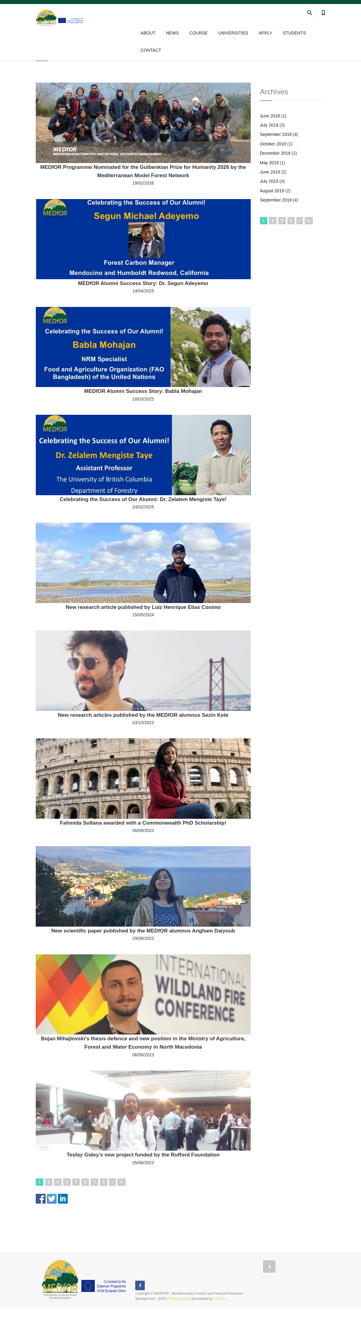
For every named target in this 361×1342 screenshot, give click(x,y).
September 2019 (276, 234)
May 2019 (269, 197)
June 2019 (270, 206)
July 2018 (269, 159)
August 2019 (272, 225)
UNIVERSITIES (233, 33)
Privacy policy (178, 1333)
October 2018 (273, 178)
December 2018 (275, 187)
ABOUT (147, 33)
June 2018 (270, 150)
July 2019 (269, 215)
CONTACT (150, 50)
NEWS (172, 33)
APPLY (265, 33)
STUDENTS (294, 33)
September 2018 (276, 168)
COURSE (198, 33)
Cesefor (219, 1333)
